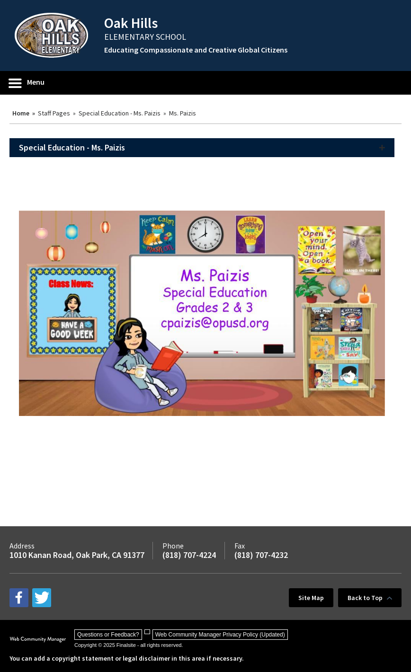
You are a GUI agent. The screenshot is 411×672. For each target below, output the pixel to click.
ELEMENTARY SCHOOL (145, 36)
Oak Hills (131, 23)
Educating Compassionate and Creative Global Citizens (195, 49)
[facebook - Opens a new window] (18, 597)
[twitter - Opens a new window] (41, 597)
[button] (27, 83)
